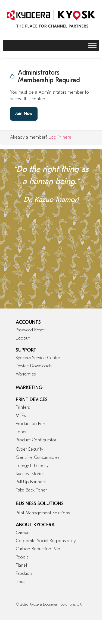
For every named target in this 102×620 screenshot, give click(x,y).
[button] (5, 233)
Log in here (60, 137)
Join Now (23, 113)
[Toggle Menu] (92, 45)
